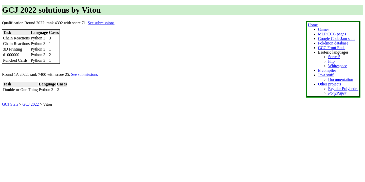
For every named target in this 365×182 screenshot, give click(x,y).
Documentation (340, 79)
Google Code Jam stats (336, 38)
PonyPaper (337, 93)
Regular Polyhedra (343, 88)
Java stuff (325, 75)
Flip (331, 61)
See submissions (101, 23)
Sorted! (334, 57)
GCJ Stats (10, 104)
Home (313, 25)
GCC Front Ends (331, 48)
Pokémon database (333, 43)
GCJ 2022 (31, 104)
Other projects (329, 84)
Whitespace (337, 66)
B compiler (327, 70)
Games (323, 29)
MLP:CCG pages (332, 34)
